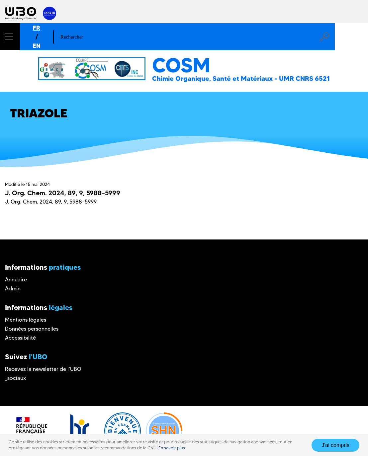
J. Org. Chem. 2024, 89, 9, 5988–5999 (62, 193)
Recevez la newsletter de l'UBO (43, 369)
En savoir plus (171, 447)
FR (36, 28)
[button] (10, 36)
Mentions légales (25, 320)
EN (37, 46)
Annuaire (16, 279)
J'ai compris (335, 445)
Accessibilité (20, 338)
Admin (13, 288)
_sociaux (15, 378)
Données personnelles (31, 329)
